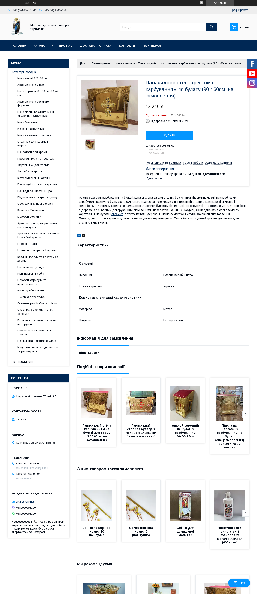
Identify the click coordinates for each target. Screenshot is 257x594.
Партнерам (152, 45)
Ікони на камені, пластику (34, 135)
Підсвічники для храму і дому (37, 197)
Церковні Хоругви (29, 216)
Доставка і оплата (95, 45)
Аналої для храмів (30, 171)
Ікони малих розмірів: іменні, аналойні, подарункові (36, 113)
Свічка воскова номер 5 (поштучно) (141, 531)
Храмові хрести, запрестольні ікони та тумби (37, 225)
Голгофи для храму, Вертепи (36, 250)
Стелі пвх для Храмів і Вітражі (32, 143)
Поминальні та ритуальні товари (34, 332)
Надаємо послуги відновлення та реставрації (38, 349)
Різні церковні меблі (30, 273)
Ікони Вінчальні (27, 122)
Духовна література (31, 296)
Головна (19, 45)
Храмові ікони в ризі (30, 84)
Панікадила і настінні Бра (34, 191)
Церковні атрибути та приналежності (31, 281)
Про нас (65, 45)
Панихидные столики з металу (113, 63)
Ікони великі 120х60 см (32, 78)
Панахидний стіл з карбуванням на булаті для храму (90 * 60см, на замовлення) (97, 433)
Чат (239, 583)
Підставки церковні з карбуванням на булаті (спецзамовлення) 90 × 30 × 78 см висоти (230, 436)
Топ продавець (22, 361)
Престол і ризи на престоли (35, 158)
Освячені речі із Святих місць (37, 303)
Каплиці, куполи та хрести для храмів (37, 258)
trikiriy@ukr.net (25, 501)
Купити (170, 135)
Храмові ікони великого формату (33, 103)
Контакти (127, 45)
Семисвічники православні (35, 203)
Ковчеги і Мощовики (30, 210)
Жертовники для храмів (33, 165)
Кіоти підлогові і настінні (33, 177)
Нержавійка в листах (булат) (36, 340)
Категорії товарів (24, 72)
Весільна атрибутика (31, 128)
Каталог (40, 45)
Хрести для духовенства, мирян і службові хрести (38, 235)
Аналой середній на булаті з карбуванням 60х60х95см (186, 431)
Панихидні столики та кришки (37, 184)
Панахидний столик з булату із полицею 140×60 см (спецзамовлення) (141, 431)
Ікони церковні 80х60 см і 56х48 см (38, 93)
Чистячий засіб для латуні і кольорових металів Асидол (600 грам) (230, 535)
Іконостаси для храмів (32, 152)
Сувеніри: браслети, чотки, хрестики (35, 311)
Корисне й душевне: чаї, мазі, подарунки (37, 322)
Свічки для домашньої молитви (185, 531)
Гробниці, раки (27, 243)
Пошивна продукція (30, 267)
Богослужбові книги (30, 290)
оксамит (117, 214)
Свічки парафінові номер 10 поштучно (97, 531)
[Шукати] (211, 27)
